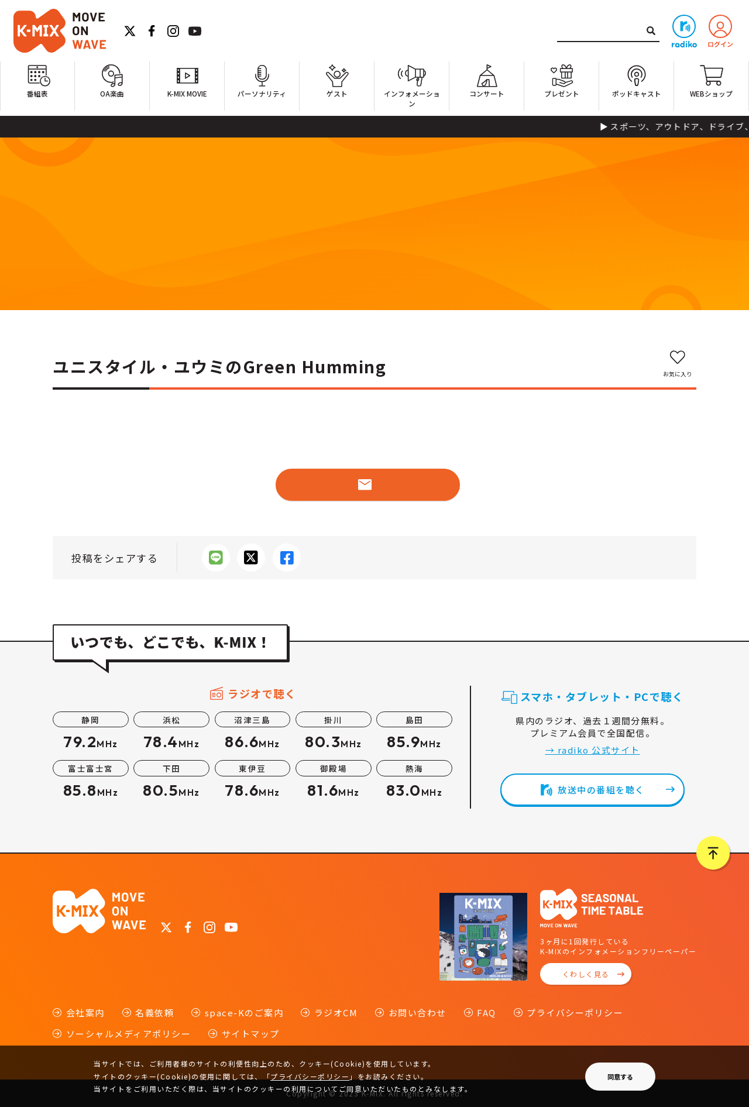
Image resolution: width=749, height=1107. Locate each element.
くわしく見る (586, 974)
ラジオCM (336, 1012)
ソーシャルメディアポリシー (128, 1033)
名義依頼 (154, 1012)
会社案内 (85, 1012)
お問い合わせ (417, 1012)
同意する (620, 1076)
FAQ (486, 1012)
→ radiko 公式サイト (592, 750)
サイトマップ (251, 1033)
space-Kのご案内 (244, 1012)
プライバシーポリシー (575, 1012)
